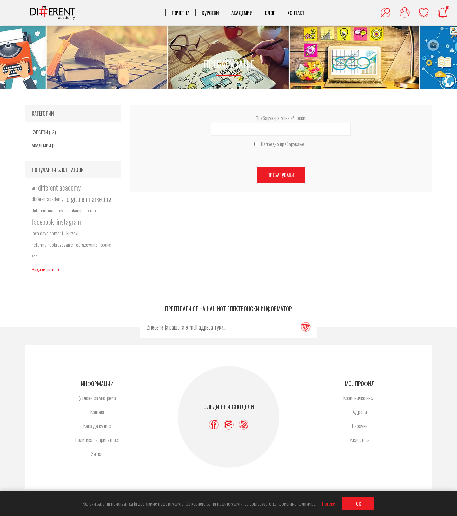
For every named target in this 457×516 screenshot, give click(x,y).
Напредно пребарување (282, 143)
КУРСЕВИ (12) (44, 131)
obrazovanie (86, 244)
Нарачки (360, 426)
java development (47, 233)
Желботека (424, 13)
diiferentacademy (47, 210)
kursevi (72, 233)
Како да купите (97, 426)
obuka (106, 244)
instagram (69, 222)
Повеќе (328, 503)
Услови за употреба (97, 398)
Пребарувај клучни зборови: (281, 117)
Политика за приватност (97, 440)
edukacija (74, 210)
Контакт (97, 412)
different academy (59, 187)
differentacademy (47, 198)
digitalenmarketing (89, 199)
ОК (358, 503)
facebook (43, 222)
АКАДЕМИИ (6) (44, 145)
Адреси (360, 412)
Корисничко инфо (359, 398)
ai (33, 187)
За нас (97, 454)
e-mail (92, 210)
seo (35, 255)
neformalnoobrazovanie (52, 244)
